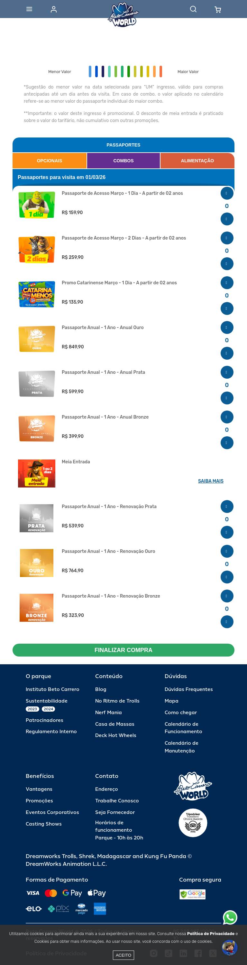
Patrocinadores (44, 720)
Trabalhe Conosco (117, 801)
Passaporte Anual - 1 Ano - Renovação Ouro (108, 551)
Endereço (106, 789)
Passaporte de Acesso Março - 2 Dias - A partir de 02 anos (124, 238)
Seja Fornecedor (115, 812)
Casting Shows (44, 824)
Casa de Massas (114, 724)
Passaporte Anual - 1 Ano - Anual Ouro (103, 327)
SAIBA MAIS (211, 481)
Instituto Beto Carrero (52, 689)
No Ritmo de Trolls (117, 701)
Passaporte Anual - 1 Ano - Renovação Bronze (111, 596)
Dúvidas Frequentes (189, 689)
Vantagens (39, 789)
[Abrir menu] (29, 9)
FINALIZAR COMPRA (123, 650)
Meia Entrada (76, 462)
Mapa (171, 701)
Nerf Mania (108, 713)
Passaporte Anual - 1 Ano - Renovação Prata (109, 506)
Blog (100, 689)
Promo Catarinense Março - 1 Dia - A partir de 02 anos (119, 283)
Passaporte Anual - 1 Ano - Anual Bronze (105, 417)
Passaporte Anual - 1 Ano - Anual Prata (103, 372)
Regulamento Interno (51, 732)
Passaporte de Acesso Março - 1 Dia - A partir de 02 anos (122, 193)
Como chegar (181, 713)
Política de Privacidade (210, 933)
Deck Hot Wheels (115, 736)
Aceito (123, 955)
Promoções (39, 801)
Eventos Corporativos (52, 812)
